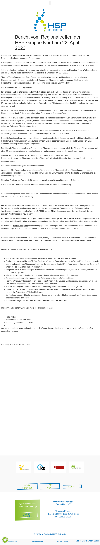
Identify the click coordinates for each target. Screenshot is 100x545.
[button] (50, 3)
